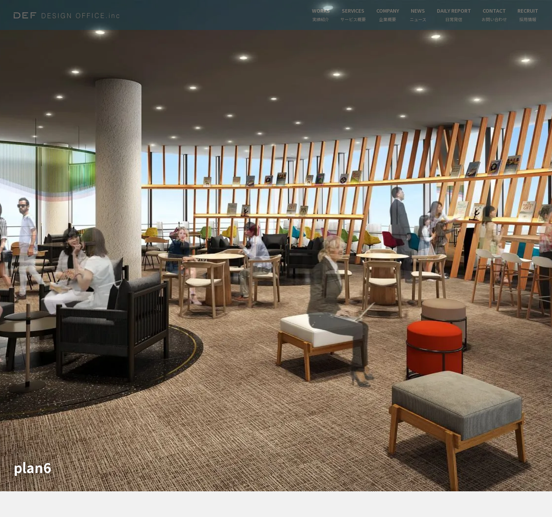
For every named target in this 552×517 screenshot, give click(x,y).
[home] (66, 15)
